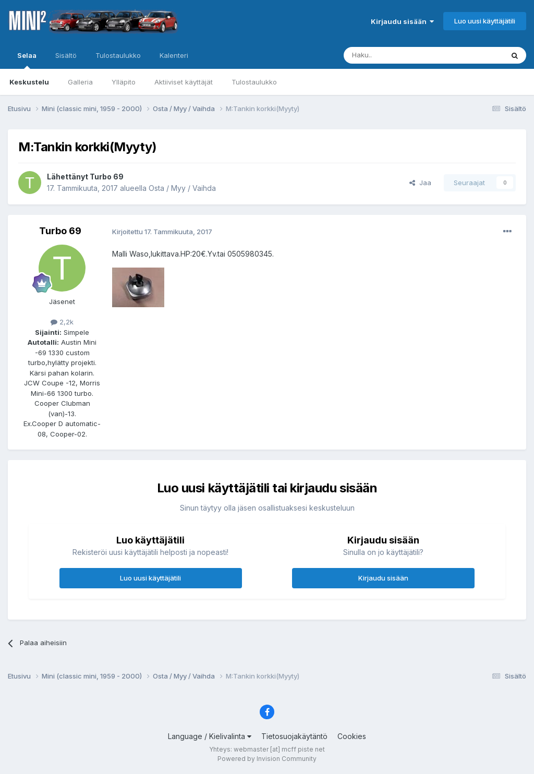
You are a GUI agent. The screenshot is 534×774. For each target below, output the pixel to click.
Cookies (351, 736)
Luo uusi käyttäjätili (484, 21)
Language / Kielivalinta (209, 736)
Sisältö (66, 55)
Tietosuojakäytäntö (294, 736)
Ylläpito (124, 82)
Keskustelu (29, 82)
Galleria (80, 82)
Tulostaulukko (254, 82)
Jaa (420, 182)
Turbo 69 (107, 176)
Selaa (27, 60)
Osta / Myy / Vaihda (182, 188)
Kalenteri (174, 55)
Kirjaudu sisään (402, 21)
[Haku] (397, 55)
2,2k (62, 322)
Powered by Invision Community (267, 759)
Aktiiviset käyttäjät (183, 82)
